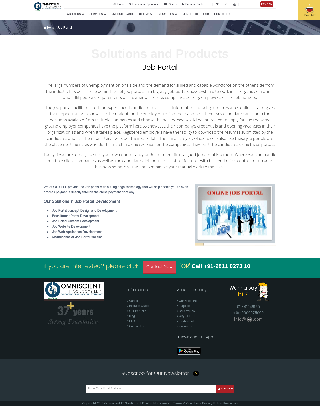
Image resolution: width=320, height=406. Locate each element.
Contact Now (159, 267)
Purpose (183, 306)
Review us (184, 326)
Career (170, 4)
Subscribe (225, 388)
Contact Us (222, 14)
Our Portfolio (136, 311)
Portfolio (190, 14)
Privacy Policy (212, 403)
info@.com (248, 319)
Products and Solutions (132, 14)
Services (98, 14)
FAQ (131, 321)
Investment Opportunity (144, 4)
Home (118, 4)
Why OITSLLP (187, 316)
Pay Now (266, 4)
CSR (206, 14)
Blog (131, 316)
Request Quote (192, 4)
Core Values (186, 311)
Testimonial (185, 321)
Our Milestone (187, 301)
